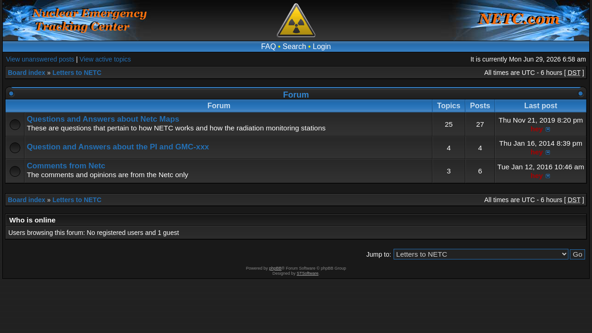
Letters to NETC (76, 72)
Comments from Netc (66, 165)
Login (322, 46)
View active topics (105, 59)
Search (294, 46)
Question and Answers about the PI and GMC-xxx (118, 146)
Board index (26, 72)
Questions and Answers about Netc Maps (103, 119)
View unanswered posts (40, 59)
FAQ (268, 46)
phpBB (275, 268)
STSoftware (308, 273)
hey (536, 129)
